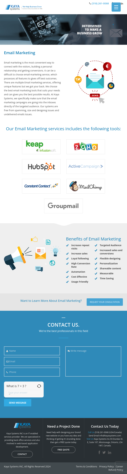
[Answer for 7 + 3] (23, 392)
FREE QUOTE (63, 449)
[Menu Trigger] (116, 7)
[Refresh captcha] (39, 386)
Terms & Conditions (86, 466)
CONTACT (22, 454)
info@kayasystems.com (110, 435)
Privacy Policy (106, 466)
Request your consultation (105, 302)
